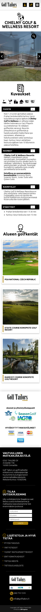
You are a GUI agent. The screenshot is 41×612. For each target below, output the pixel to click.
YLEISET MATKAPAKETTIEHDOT (18, 552)
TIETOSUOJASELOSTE (14, 565)
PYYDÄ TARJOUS (11, 543)
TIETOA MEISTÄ (11, 561)
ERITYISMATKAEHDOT (14, 556)
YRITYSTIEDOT (11, 547)
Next (39, 56)
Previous (2, 56)
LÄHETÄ (20, 523)
